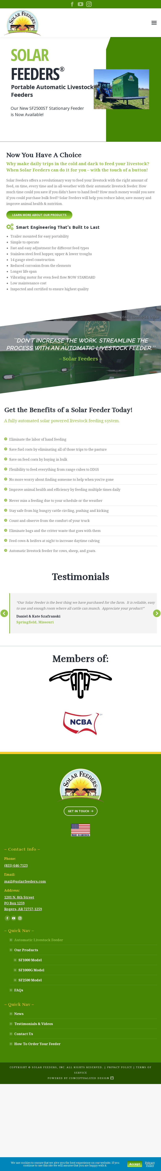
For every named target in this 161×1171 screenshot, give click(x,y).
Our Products (24, 950)
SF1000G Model (31, 970)
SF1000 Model (30, 960)
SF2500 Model (30, 980)
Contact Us (23, 1034)
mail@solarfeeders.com (25, 881)
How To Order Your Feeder (37, 1044)
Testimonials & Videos (33, 1023)
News (18, 1013)
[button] (4, 613)
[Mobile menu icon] (154, 22)
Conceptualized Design (91, 1078)
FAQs (18, 990)
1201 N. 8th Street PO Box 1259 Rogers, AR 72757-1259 (23, 903)
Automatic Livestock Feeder (38, 940)
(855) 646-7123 (16, 865)
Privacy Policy (119, 1067)
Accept (134, 1164)
